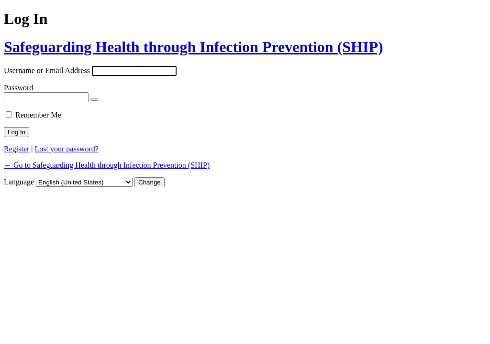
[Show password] (94, 99)
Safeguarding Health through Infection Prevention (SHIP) (193, 46)
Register (16, 149)
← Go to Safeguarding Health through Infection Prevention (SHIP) (107, 165)
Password (18, 88)
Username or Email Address (47, 70)
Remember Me (38, 115)
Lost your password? (67, 149)
